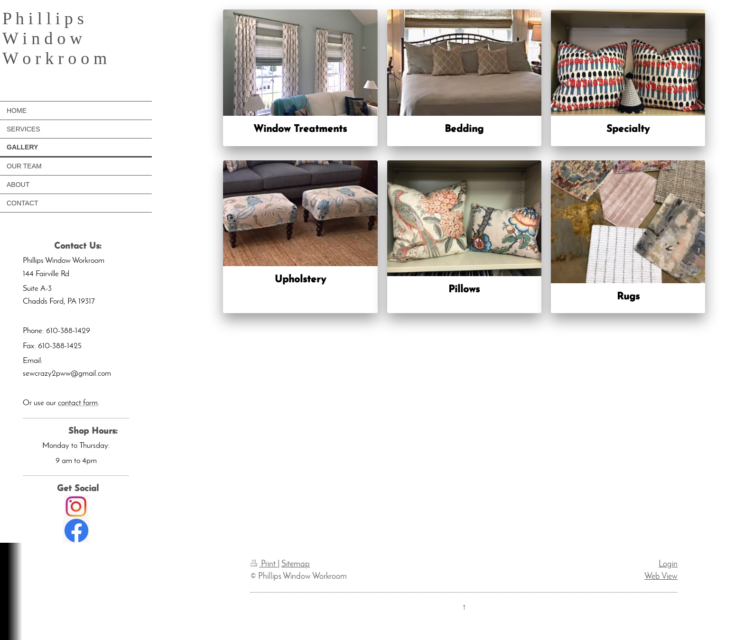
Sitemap (295, 564)
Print (264, 564)
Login (668, 564)
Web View (661, 576)
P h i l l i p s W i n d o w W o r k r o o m (54, 38)
